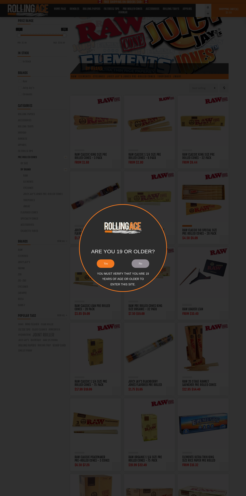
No (140, 263)
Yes (106, 263)
